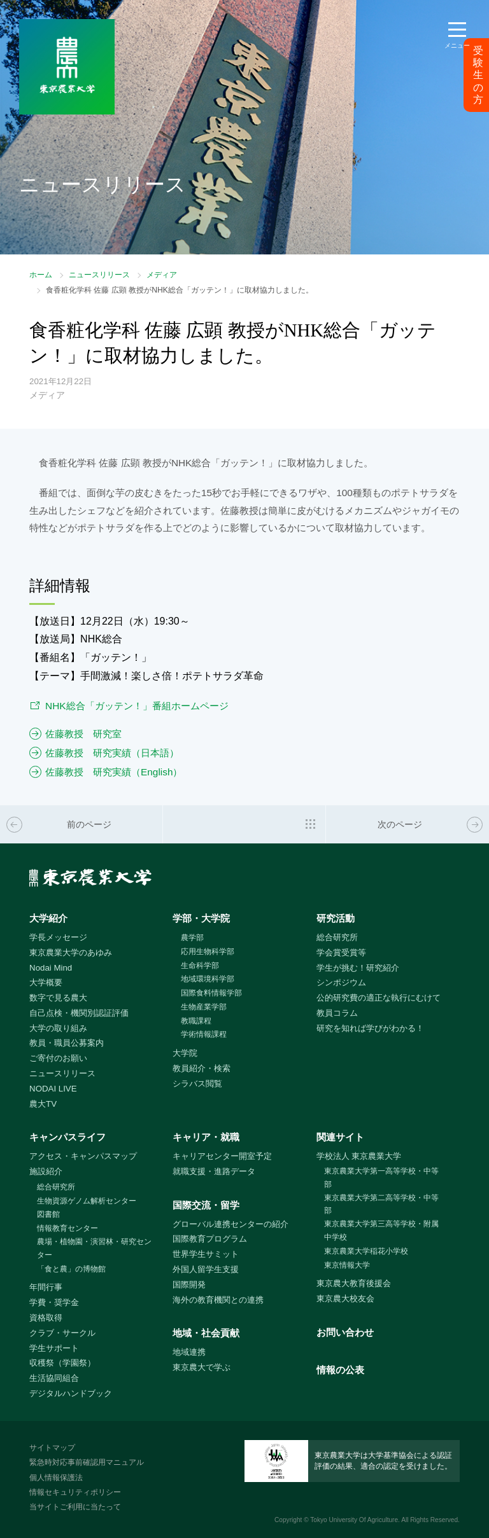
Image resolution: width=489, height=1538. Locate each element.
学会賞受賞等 (341, 952)
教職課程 (196, 1020)
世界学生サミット (206, 1254)
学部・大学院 (201, 918)
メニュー (457, 45)
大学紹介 (48, 918)
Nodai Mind (50, 968)
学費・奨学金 (54, 1302)
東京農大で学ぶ (201, 1367)
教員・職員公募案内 (66, 1043)
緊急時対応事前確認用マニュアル (86, 1462)
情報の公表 (340, 1369)
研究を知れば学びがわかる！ (370, 1028)
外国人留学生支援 (206, 1269)
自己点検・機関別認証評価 (79, 1013)
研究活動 (335, 918)
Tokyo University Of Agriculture (354, 1519)
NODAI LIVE (52, 1088)
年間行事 (45, 1287)
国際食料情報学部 (211, 992)
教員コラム (337, 1013)
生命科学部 (200, 965)
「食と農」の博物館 (71, 1268)
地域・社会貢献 (206, 1332)
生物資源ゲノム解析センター (86, 1200)
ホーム (40, 274)
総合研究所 (337, 937)
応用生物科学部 (207, 951)
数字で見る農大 (58, 997)
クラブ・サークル (62, 1333)
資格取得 (45, 1317)
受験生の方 (478, 75)
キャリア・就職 (206, 1137)
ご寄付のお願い (58, 1058)
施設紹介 (45, 1171)
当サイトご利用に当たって (75, 1506)
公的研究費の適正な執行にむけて (378, 997)
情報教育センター (67, 1228)
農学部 (192, 937)
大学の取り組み (58, 1028)
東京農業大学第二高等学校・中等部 (381, 1204)
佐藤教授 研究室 (83, 733)
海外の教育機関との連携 (218, 1300)
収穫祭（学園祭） (62, 1363)
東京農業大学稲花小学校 (366, 1251)
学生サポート (54, 1348)
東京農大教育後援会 (353, 1283)
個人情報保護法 (56, 1477)
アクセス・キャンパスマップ (83, 1156)
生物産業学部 (204, 1006)
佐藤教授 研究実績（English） (113, 771)
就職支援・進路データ (214, 1171)
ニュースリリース (99, 274)
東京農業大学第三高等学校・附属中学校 (381, 1230)
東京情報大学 (347, 1265)
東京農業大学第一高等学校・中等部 (381, 1178)
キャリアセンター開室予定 (222, 1156)
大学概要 (45, 982)
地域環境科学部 (207, 978)
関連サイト (340, 1137)
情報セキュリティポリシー (75, 1492)
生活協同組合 (54, 1378)
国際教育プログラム (210, 1239)
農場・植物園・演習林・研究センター (94, 1248)
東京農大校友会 (345, 1298)
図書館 (48, 1214)
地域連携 (189, 1352)
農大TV (43, 1104)
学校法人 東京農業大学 (359, 1156)
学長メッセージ (58, 937)
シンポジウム (341, 982)
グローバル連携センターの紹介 (230, 1224)
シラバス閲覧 (197, 1083)
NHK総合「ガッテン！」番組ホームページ (136, 705)
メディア (161, 274)
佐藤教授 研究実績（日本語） (112, 752)
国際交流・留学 (206, 1205)
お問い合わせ (345, 1332)
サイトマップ (52, 1447)
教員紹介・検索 (201, 1068)
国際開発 (189, 1284)
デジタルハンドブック (70, 1393)
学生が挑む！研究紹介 (357, 968)
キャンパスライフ (67, 1137)
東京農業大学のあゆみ (70, 952)
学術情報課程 (204, 1034)
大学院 (185, 1053)
